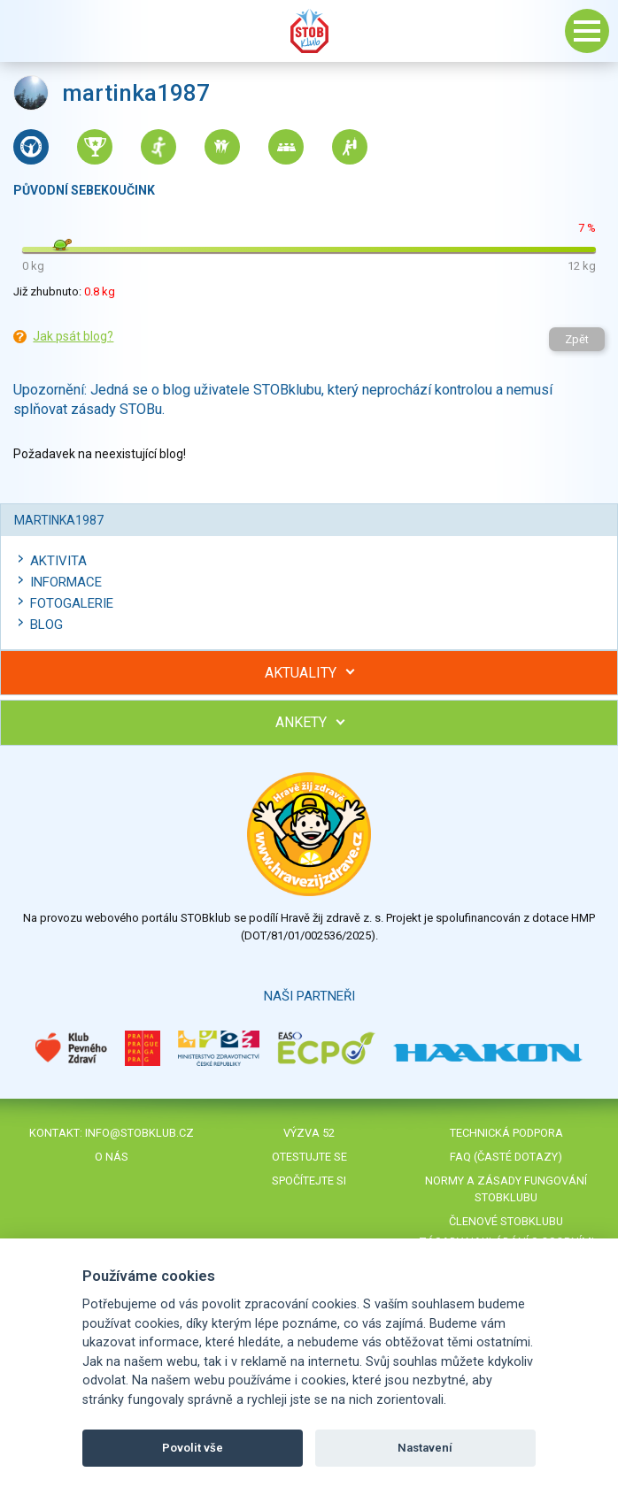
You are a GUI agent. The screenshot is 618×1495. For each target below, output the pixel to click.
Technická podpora (506, 1132)
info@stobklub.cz (139, 1132)
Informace (66, 582)
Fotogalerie (71, 603)
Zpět (577, 339)
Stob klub (309, 31)
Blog (46, 624)
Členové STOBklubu (506, 1221)
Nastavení (425, 1447)
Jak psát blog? (73, 336)
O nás (111, 1156)
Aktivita (58, 561)
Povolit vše (192, 1447)
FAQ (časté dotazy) (506, 1156)
